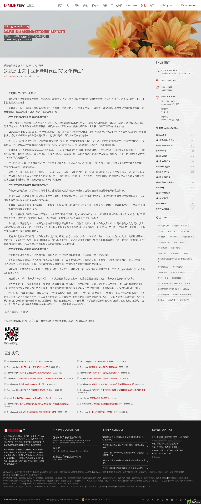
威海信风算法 (162, 272)
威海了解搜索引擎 (175, 177)
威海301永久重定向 (180, 226)
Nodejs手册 (120, 486)
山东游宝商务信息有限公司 (67, 456)
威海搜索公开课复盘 (178, 272)
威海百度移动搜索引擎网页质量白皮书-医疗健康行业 (175, 260)
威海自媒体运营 (163, 267)
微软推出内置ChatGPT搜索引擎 (31, 384)
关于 (152, 5)
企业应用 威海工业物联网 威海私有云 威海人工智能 (122, 468)
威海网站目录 (174, 237)
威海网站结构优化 (175, 161)
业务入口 (164, 5)
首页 (60, 5)
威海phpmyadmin (163, 242)
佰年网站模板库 (39, 486)
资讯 (143, 5)
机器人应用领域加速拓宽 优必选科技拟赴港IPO (37, 412)
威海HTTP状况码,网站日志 (182, 294)
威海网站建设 (175, 156)
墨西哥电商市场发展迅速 (99, 398)
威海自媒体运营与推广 (175, 146)
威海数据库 (161, 237)
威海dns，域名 (163, 278)
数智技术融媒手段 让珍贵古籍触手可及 (102, 378)
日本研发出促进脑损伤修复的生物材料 (107, 404)
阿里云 (56, 448)
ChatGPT (131, 5)
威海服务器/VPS (175, 172)
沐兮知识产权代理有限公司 (67, 437)
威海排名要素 (162, 253)
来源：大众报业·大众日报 (29, 76)
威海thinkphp (175, 253)
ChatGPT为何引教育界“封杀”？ (102, 361)
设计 (68, 5)
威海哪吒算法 (187, 237)
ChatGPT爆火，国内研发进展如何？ (104, 373)
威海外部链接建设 (175, 193)
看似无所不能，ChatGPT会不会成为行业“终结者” (32, 398)
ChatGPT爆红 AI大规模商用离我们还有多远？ (35, 390)
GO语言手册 (91, 486)
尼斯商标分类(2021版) (12, 486)
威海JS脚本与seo (163, 226)
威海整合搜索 (176, 278)
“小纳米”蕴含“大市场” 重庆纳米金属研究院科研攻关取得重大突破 (43, 404)
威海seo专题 (175, 135)
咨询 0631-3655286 (188, 5)
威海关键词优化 (175, 198)
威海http (187, 253)
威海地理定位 (162, 248)
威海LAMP (171, 300)
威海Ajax (186, 289)
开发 (85, 5)
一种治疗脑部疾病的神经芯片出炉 (103, 412)
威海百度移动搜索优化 (175, 182)
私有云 (95, 5)
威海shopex (172, 231)
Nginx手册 (102, 486)
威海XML (161, 300)
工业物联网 (117, 5)
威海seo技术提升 (175, 167)
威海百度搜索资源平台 (175, 140)
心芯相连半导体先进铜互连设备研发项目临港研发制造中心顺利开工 (118, 390)
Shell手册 (111, 486)
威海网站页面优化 (175, 209)
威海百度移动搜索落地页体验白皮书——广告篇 (174, 283)
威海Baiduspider (163, 294)
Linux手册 (61, 486)
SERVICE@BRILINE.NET (161, 440)
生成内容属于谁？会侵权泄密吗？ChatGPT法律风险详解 (39, 378)
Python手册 (51, 486)
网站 (77, 5)
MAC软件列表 (72, 486)
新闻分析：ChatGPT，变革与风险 (103, 367)
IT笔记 (82, 486)
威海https (161, 231)
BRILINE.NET (24, 500)
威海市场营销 (175, 248)
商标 (105, 5)
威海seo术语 (175, 204)
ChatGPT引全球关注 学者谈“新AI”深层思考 (34, 373)
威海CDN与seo (179, 242)
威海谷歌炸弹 (184, 300)
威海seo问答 (175, 151)
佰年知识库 (26, 486)
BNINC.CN (54, 500)
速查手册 (139, 486)
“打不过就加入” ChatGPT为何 (30, 361)
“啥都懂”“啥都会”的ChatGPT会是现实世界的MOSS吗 (113, 384)
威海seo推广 (175, 188)
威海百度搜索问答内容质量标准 (168, 289)
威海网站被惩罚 (178, 267)
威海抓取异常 (185, 231)
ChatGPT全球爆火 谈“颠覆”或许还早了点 (33, 367)
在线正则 (130, 486)
